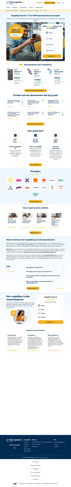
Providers (37, 10)
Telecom (31, 7)
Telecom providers (36, 444)
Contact (58, 2)
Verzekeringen (24, 7)
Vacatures (56, 446)
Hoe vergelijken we (35, 475)
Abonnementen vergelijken (12, 10)
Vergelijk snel (35, 446)
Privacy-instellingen (35, 472)
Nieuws (45, 10)
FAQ (41, 10)
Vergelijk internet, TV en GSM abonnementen (42, 442)
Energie (8, 7)
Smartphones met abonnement (26, 10)
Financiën (15, 7)
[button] (39, 2)
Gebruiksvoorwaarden (35, 465)
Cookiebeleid (35, 468)
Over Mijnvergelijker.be (59, 442)
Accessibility (35, 479)
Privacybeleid (35, 461)
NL (63, 2)
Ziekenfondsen (40, 7)
